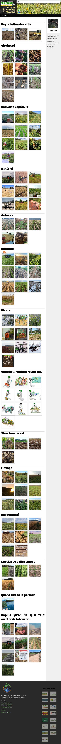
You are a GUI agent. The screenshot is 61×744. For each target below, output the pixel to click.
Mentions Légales (6, 712)
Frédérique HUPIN (6, 707)
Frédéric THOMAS (6, 703)
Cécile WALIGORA (6, 705)
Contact (3, 710)
